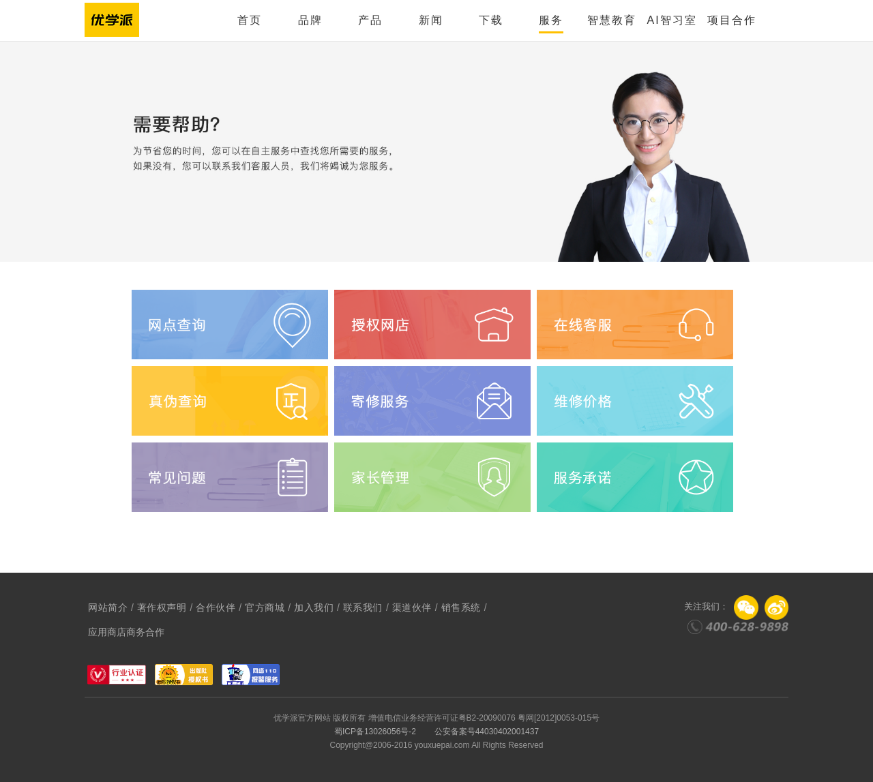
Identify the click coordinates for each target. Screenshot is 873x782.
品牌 (310, 20)
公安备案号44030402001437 (486, 731)
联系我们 (363, 607)
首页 (249, 20)
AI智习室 (671, 20)
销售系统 (461, 607)
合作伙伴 (215, 607)
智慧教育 (611, 20)
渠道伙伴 (412, 607)
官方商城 (264, 607)
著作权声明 (162, 607)
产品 (370, 20)
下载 (491, 20)
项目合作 (731, 20)
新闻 (431, 20)
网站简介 (108, 607)
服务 (551, 20)
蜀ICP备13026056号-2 (375, 731)
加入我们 (314, 607)
